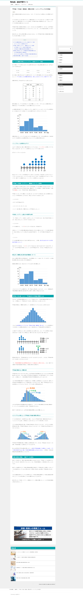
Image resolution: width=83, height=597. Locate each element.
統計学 (60, 62)
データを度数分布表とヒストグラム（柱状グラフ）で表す (24, 42)
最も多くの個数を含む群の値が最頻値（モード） (24, 48)
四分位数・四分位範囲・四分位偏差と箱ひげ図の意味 (47, 584)
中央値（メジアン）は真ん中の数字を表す (22, 47)
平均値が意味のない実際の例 (20, 52)
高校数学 (60, 59)
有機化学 (60, 80)
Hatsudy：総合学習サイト (19, 2)
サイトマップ (24, 4)
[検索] (65, 49)
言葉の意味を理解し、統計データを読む (20, 55)
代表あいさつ (17, 4)
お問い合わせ (30, 4)
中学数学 (60, 57)
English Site (61, 86)
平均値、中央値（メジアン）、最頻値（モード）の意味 (23, 45)
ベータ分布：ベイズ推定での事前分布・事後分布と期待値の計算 (25, 557)
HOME (12, 4)
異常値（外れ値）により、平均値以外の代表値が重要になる (24, 50)
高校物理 (60, 68)
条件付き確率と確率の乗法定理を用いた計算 (22, 562)
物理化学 (60, 77)
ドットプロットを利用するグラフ (21, 43)
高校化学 (60, 75)
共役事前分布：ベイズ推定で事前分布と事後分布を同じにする (25, 567)
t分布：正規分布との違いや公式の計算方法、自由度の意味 (25, 572)
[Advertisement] (33, 492)
